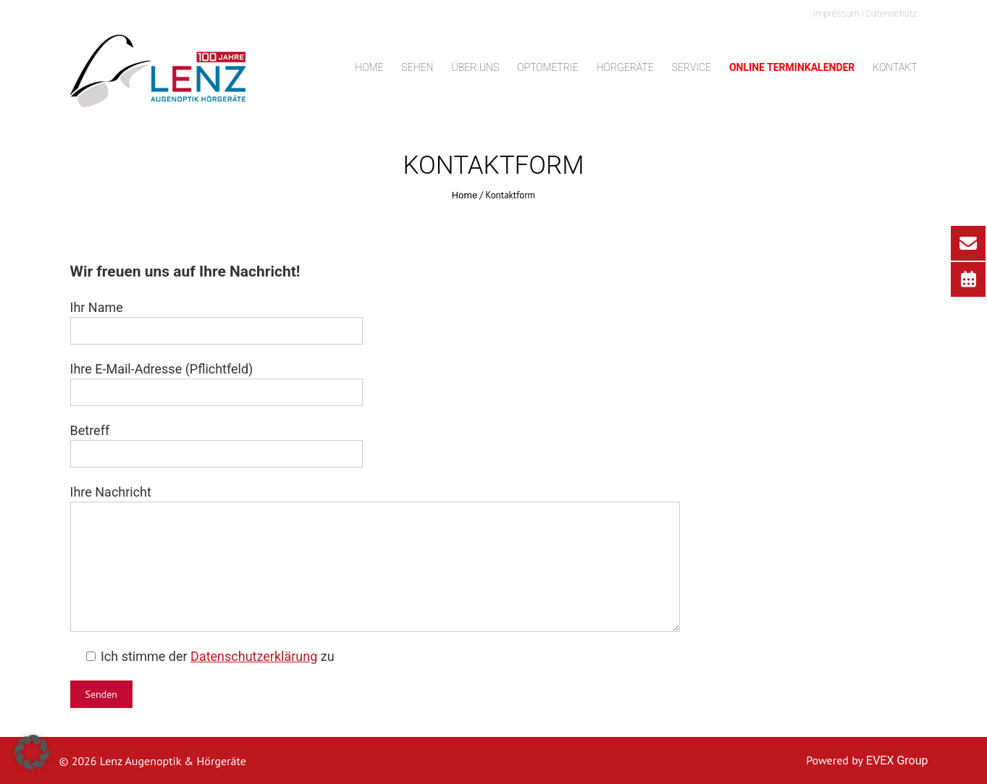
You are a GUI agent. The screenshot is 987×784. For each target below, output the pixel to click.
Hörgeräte (625, 67)
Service (691, 67)
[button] (32, 752)
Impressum (836, 13)
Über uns (475, 67)
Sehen (417, 67)
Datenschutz (891, 13)
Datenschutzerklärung (253, 656)
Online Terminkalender (791, 67)
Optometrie (548, 67)
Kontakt (895, 67)
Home (369, 67)
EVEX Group (895, 760)
